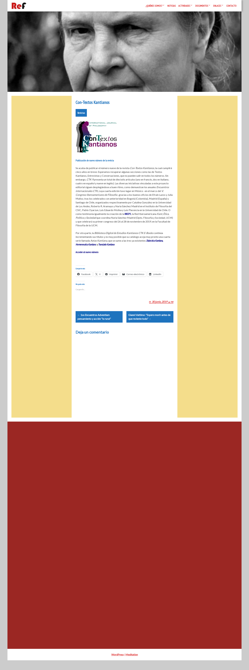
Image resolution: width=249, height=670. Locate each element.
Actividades (184, 5)
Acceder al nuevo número (87, 254)
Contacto (231, 5)
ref (171, 307)
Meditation (131, 664)
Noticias (171, 5)
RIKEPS (128, 215)
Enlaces (217, 5)
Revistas (81, 114)
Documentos (201, 5)
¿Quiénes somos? (154, 5)
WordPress (117, 664)
